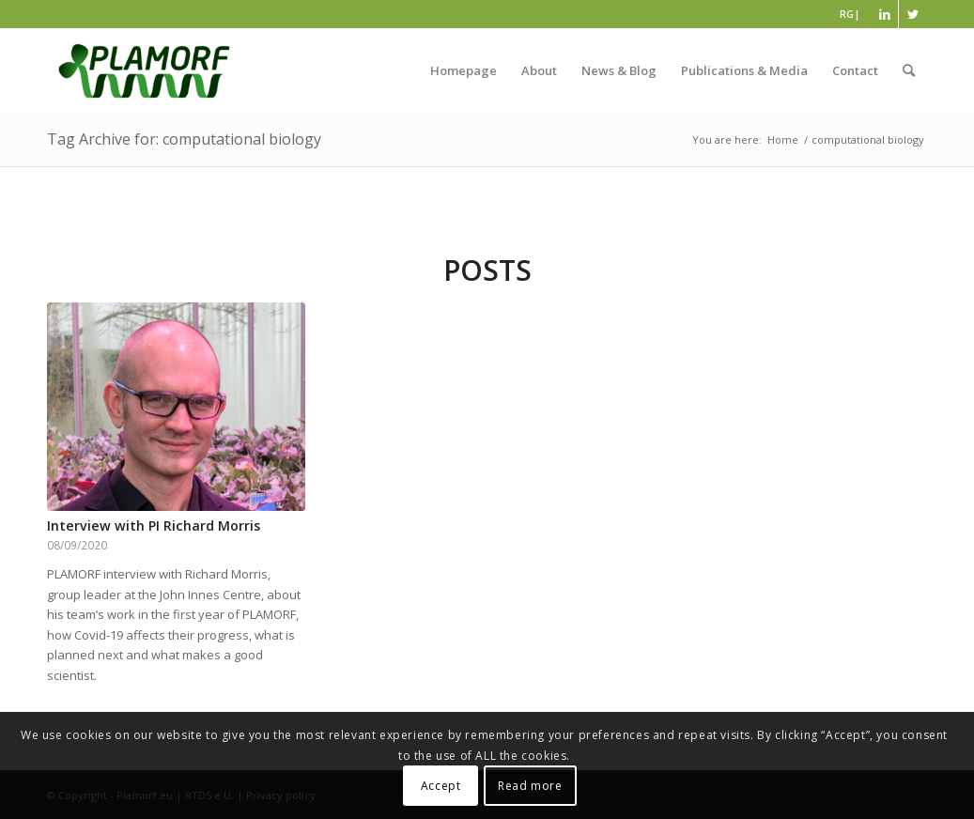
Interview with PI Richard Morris (153, 525)
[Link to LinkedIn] (884, 14)
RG (847, 14)
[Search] (908, 70)
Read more (530, 786)
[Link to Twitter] (913, 14)
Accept (441, 786)
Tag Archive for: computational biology (184, 139)
